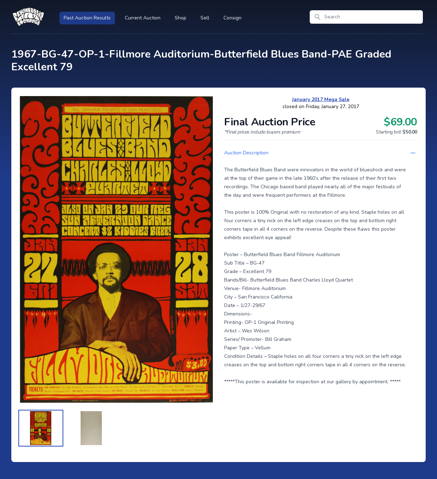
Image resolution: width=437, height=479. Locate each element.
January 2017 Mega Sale (320, 99)
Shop (180, 17)
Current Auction (143, 17)
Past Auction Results (87, 17)
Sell (204, 17)
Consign (232, 17)
